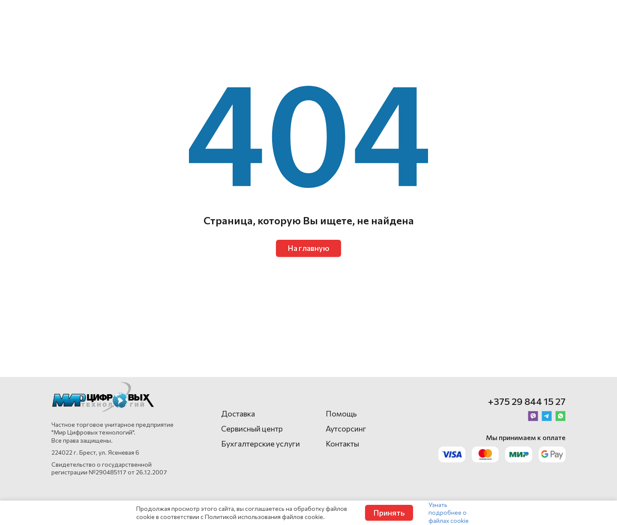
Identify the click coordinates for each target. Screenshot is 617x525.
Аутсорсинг (346, 428)
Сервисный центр (252, 428)
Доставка (238, 413)
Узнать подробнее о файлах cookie (448, 512)
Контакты (342, 443)
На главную (308, 248)
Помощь (341, 413)
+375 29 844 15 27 (527, 401)
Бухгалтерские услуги (260, 443)
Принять (389, 512)
